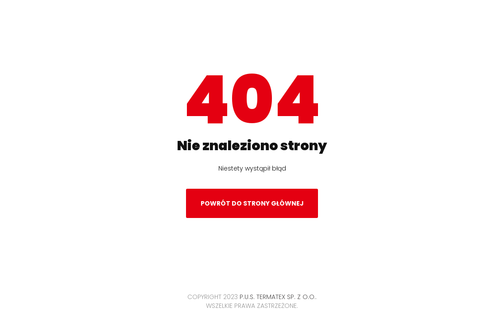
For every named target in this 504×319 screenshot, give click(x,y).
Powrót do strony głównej (252, 206)
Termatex (252, 28)
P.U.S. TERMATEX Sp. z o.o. (278, 296)
